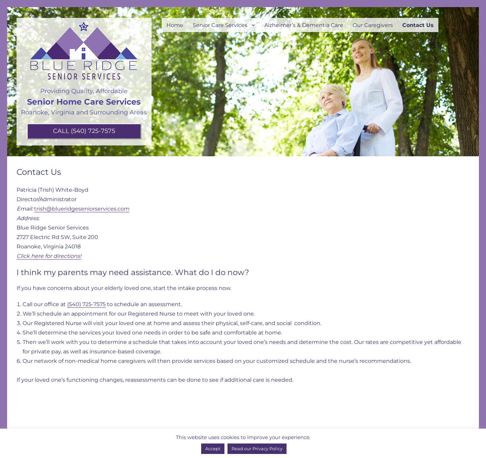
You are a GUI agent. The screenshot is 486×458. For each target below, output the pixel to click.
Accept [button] (212, 448)
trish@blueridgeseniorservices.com (82, 209)
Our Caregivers (373, 25)
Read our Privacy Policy (257, 448)
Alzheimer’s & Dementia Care (303, 25)
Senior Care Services (220, 25)
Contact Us (418, 25)
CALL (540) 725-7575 (84, 131)
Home (174, 25)
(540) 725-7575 (86, 304)
